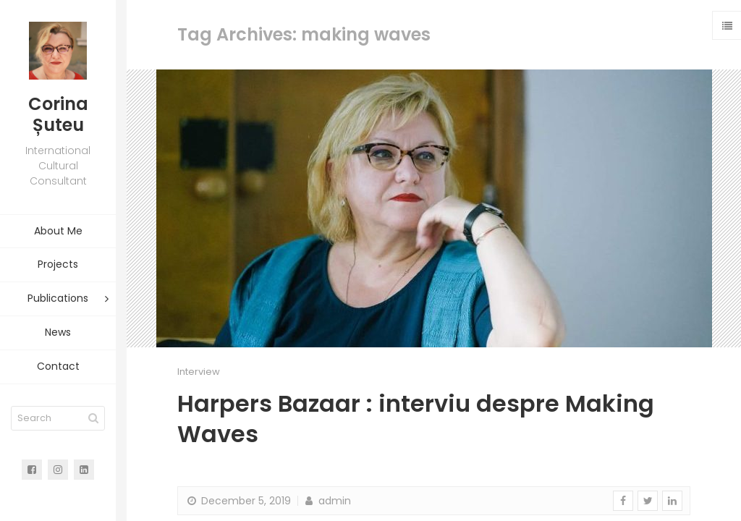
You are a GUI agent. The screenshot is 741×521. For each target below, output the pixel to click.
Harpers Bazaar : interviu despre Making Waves (415, 418)
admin (326, 501)
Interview (198, 371)
